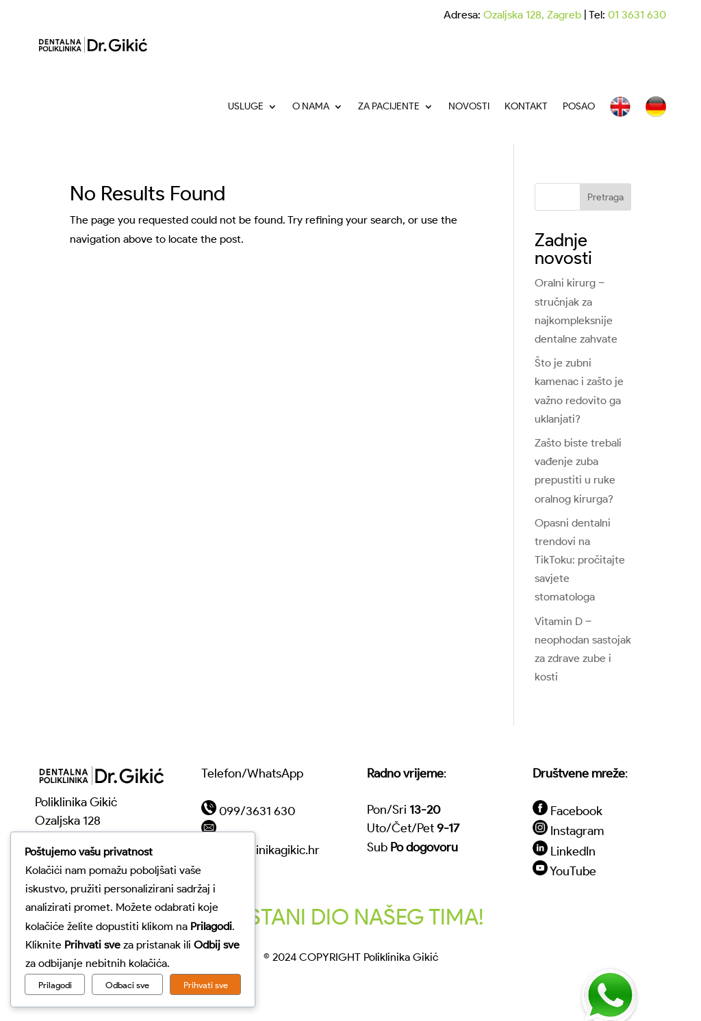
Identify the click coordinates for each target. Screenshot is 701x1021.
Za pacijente (389, 106)
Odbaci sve (127, 984)
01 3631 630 (637, 14)
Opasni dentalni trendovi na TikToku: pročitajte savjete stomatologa (580, 560)
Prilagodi (55, 984)
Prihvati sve (205, 984)
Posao (579, 106)
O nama (310, 106)
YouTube (573, 871)
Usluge (246, 106)
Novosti (468, 106)
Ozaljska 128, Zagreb (532, 14)
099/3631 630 (257, 811)
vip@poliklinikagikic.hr (260, 850)
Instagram (577, 830)
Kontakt (526, 106)
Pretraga (605, 197)
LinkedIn (573, 851)
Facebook (576, 811)
